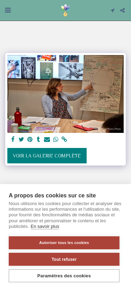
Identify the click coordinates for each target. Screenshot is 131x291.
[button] (8, 10)
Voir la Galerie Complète (47, 155)
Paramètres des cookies (64, 275)
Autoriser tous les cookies (64, 243)
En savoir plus (45, 226)
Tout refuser (64, 259)
